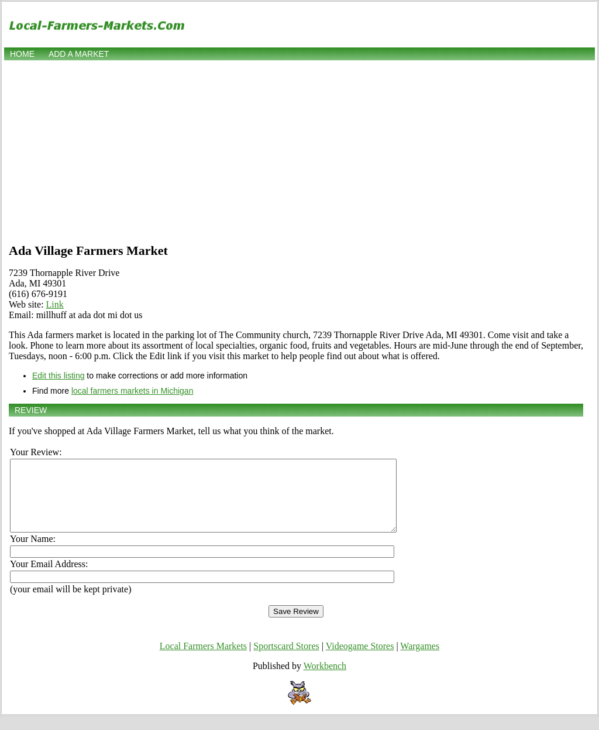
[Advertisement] (299, 151)
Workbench (325, 680)
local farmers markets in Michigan (132, 390)
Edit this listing (58, 375)
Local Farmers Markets (203, 660)
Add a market (79, 54)
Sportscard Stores (286, 660)
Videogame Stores (360, 660)
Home (22, 54)
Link (55, 304)
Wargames (419, 660)
